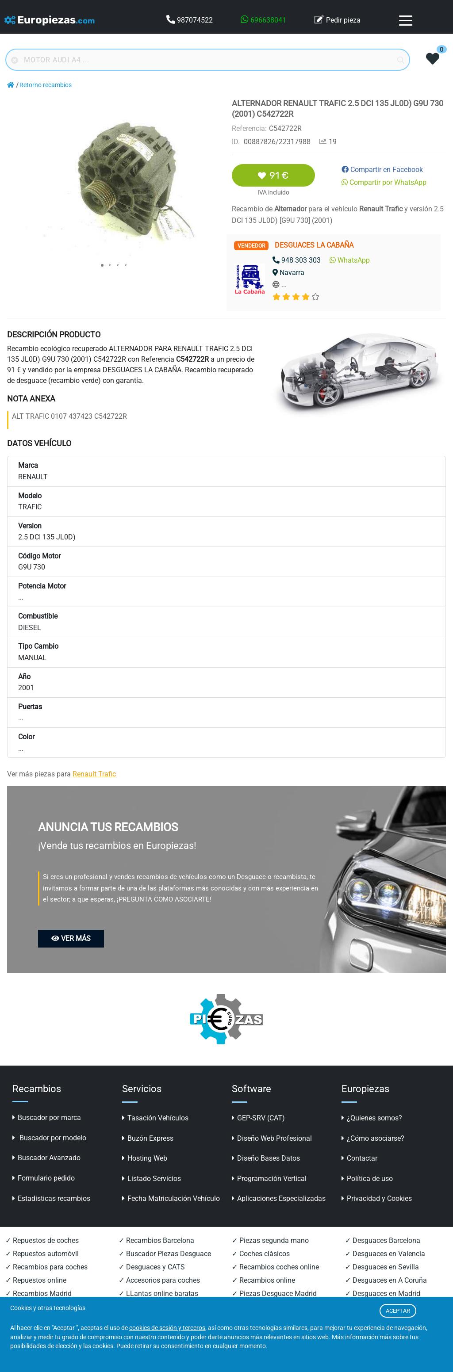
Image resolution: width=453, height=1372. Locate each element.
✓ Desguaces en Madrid (382, 1293)
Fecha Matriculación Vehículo (171, 1198)
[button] (213, 106)
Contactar (359, 1158)
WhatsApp (350, 260)
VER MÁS (71, 938)
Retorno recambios (45, 85)
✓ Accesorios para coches (159, 1280)
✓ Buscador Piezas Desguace (165, 1254)
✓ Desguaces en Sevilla (382, 1267)
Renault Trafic (381, 209)
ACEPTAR (398, 1310)
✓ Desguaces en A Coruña (386, 1280)
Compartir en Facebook (382, 169)
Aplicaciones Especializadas (279, 1198)
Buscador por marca (46, 1117)
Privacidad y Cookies (377, 1198)
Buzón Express (147, 1138)
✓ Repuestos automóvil (42, 1254)
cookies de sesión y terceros (167, 1328)
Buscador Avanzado (46, 1158)
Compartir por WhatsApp (384, 182)
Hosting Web (144, 1158)
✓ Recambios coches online (275, 1267)
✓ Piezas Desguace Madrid (274, 1293)
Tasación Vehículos (155, 1118)
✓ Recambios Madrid (38, 1293)
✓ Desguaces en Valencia (385, 1254)
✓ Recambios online (263, 1280)
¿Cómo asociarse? (373, 1138)
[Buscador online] (207, 60)
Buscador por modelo (49, 1138)
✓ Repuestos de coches (42, 1240)
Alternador (290, 209)
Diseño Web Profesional (272, 1138)
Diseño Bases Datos (266, 1158)
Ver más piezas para (61, 774)
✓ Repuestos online (35, 1280)
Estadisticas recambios (51, 1198)
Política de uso (367, 1178)
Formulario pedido (43, 1178)
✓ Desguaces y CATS (152, 1267)
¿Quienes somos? (372, 1118)
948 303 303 (297, 260)
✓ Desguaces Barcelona (382, 1240)
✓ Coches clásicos (261, 1254)
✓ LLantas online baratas (158, 1293)
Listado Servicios (151, 1178)
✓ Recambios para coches (46, 1267)
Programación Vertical (269, 1178)
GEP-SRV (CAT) (258, 1118)
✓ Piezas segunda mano (270, 1240)
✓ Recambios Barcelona (156, 1240)
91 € (273, 175)
